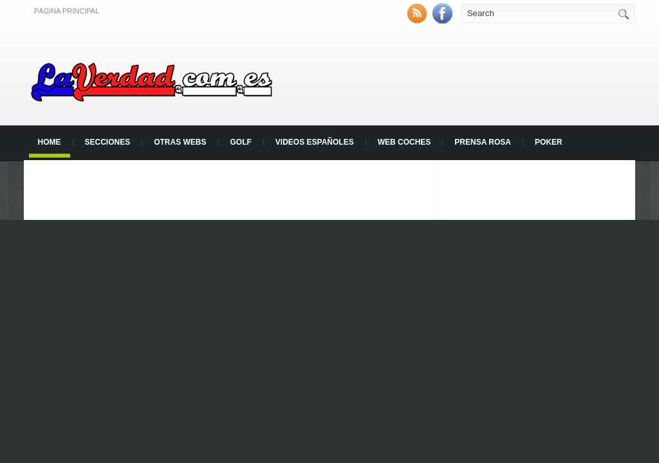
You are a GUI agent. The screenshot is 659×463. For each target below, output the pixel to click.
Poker (548, 142)
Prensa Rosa (482, 142)
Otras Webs (180, 142)
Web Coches (404, 142)
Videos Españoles (314, 142)
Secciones (108, 142)
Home (49, 142)
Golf (241, 142)
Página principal (66, 11)
